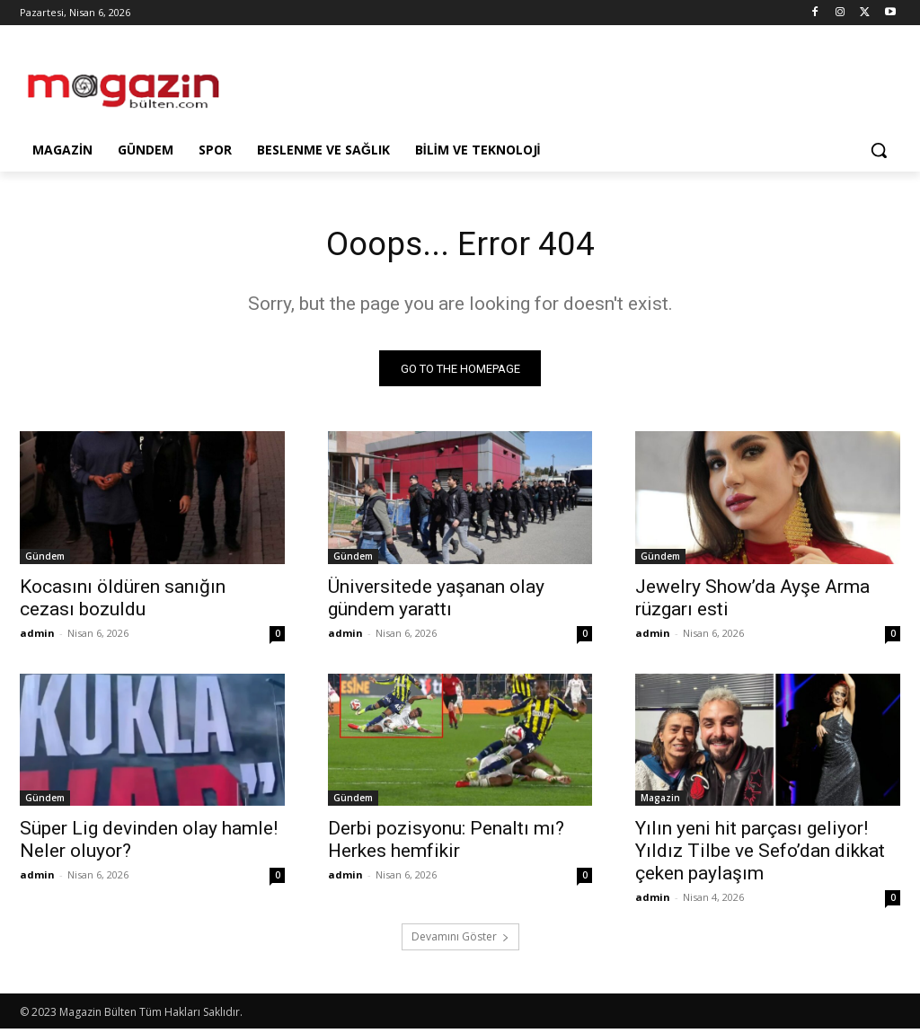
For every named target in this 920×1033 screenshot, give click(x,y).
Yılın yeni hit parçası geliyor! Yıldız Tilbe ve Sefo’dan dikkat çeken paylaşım (760, 855)
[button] (878, 150)
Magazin (660, 802)
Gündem (45, 559)
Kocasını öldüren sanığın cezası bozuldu (123, 601)
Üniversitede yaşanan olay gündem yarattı (436, 601)
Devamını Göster (460, 941)
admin (37, 636)
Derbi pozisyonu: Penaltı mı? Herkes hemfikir (446, 844)
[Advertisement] (441, 83)
